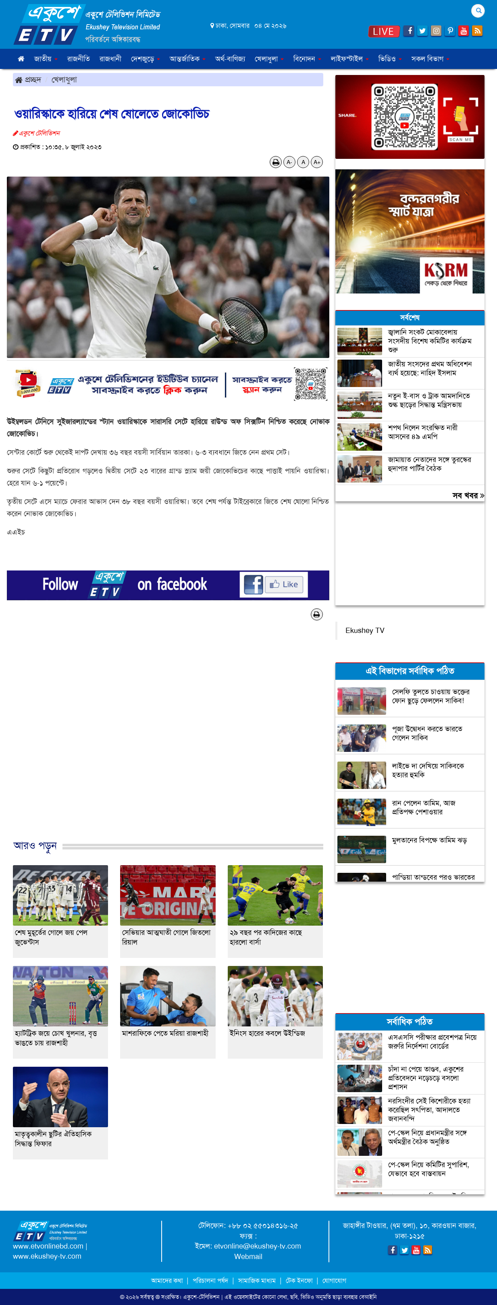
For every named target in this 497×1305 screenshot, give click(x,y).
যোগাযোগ (334, 1280)
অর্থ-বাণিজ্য (230, 59)
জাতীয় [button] (46, 59)
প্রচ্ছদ (28, 79)
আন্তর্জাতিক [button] (188, 59)
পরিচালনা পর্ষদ (210, 1280)
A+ (317, 162)
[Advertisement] (168, 738)
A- (289, 162)
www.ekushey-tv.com (47, 1256)
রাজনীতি (78, 59)
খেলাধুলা (64, 79)
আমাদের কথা (168, 1280)
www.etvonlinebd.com (48, 1246)
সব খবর (469, 495)
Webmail (248, 1256)
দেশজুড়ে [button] (145, 59)
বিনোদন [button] (307, 59)
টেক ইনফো (300, 1280)
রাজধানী (110, 59)
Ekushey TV (365, 630)
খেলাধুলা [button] (269, 59)
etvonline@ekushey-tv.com (257, 1246)
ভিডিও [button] (390, 59)
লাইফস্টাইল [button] (350, 59)
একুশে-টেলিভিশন (201, 1297)
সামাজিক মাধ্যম (257, 1280)
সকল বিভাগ (430, 59)
